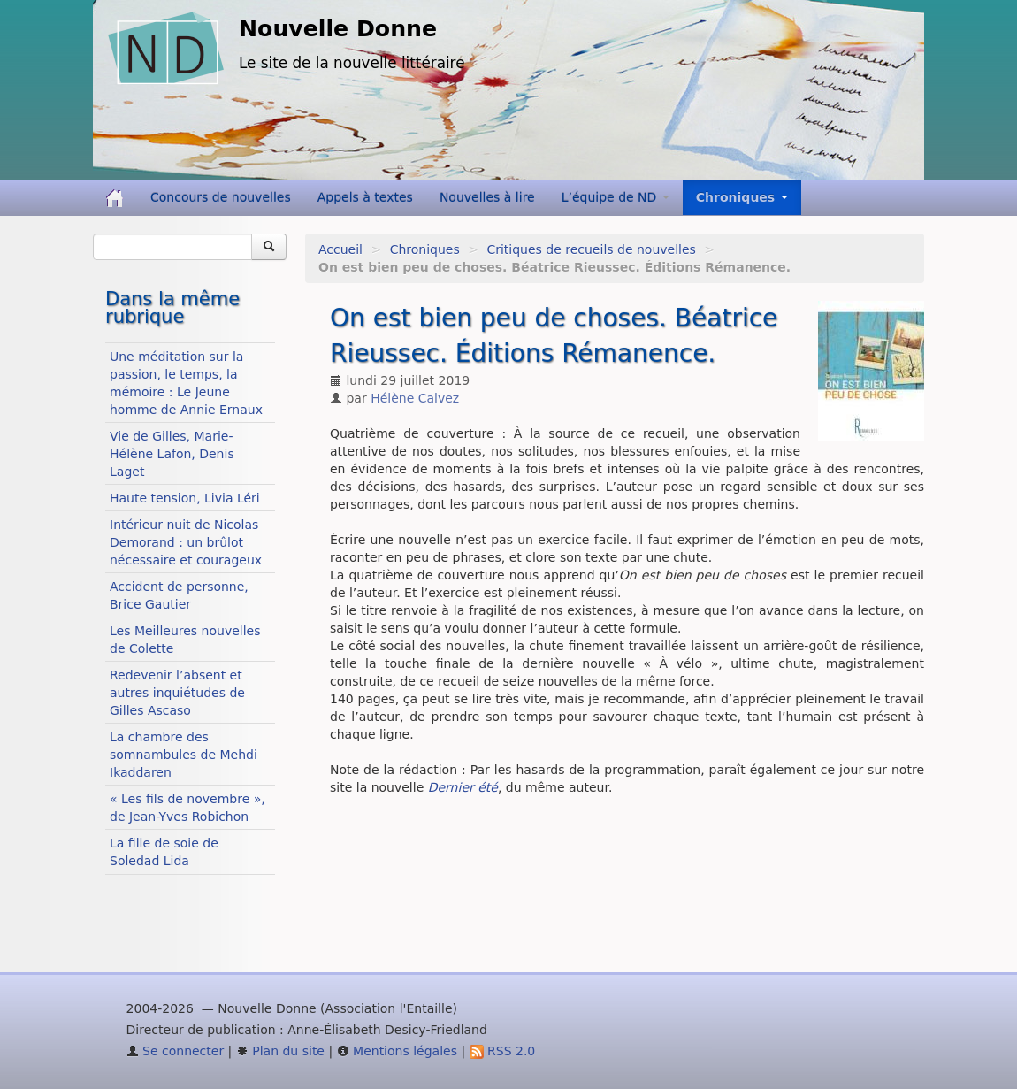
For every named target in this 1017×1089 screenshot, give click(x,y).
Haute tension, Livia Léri (185, 498)
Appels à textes (365, 197)
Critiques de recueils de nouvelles (590, 249)
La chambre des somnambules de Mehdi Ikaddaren (183, 754)
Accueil (340, 249)
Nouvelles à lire (487, 197)
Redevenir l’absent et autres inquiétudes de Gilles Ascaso (177, 692)
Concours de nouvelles (220, 197)
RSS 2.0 (503, 1051)
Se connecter (175, 1051)
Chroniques (425, 249)
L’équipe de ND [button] (615, 197)
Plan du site (280, 1051)
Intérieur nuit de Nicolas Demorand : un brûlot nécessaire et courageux (186, 542)
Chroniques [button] (742, 197)
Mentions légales (397, 1051)
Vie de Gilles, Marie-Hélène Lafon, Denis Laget (172, 454)
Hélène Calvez (415, 398)
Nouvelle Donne (338, 29)
